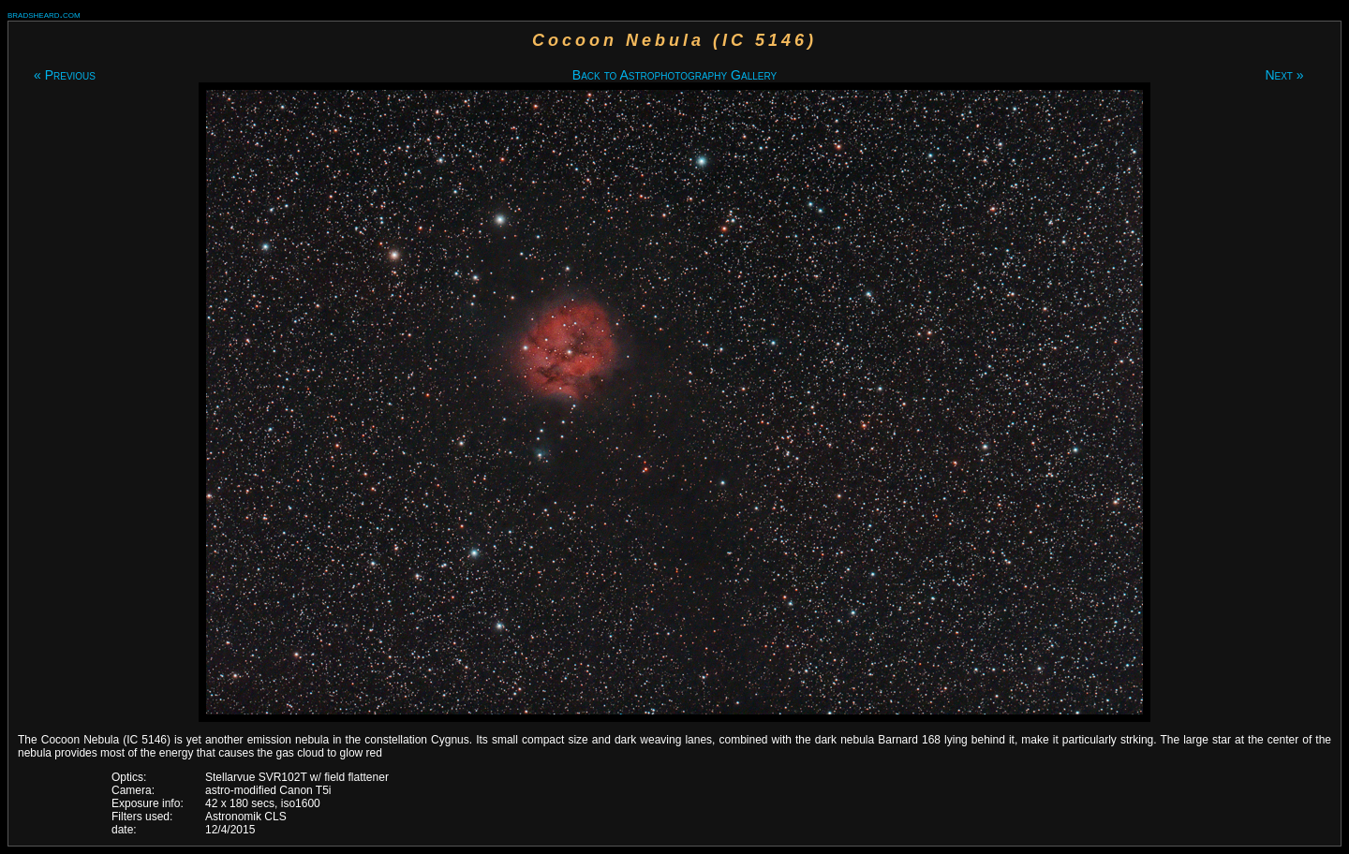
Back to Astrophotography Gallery (674, 74)
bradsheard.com (44, 14)
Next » (1284, 74)
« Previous (65, 74)
